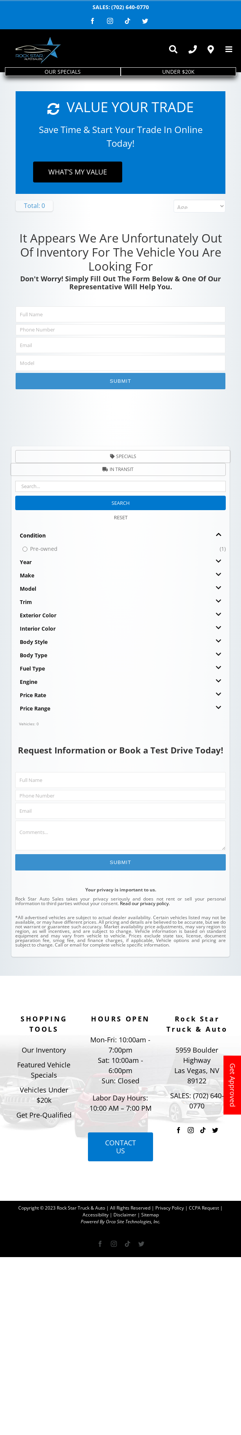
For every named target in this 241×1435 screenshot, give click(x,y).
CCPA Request (204, 1208)
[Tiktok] (203, 1130)
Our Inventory (44, 1049)
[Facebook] (179, 1130)
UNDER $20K (178, 71)
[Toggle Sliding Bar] (173, 49)
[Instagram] (191, 1130)
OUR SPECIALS (63, 71)
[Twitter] (215, 1130)
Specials (123, 456)
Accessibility (96, 1214)
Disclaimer (124, 1214)
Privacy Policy (169, 1208)
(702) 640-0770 (130, 7)
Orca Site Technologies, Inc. (133, 1221)
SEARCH (121, 502)
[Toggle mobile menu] (229, 49)
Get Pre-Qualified (44, 1114)
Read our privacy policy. (145, 903)
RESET (121, 517)
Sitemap (150, 1214)
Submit (120, 381)
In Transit (118, 469)
